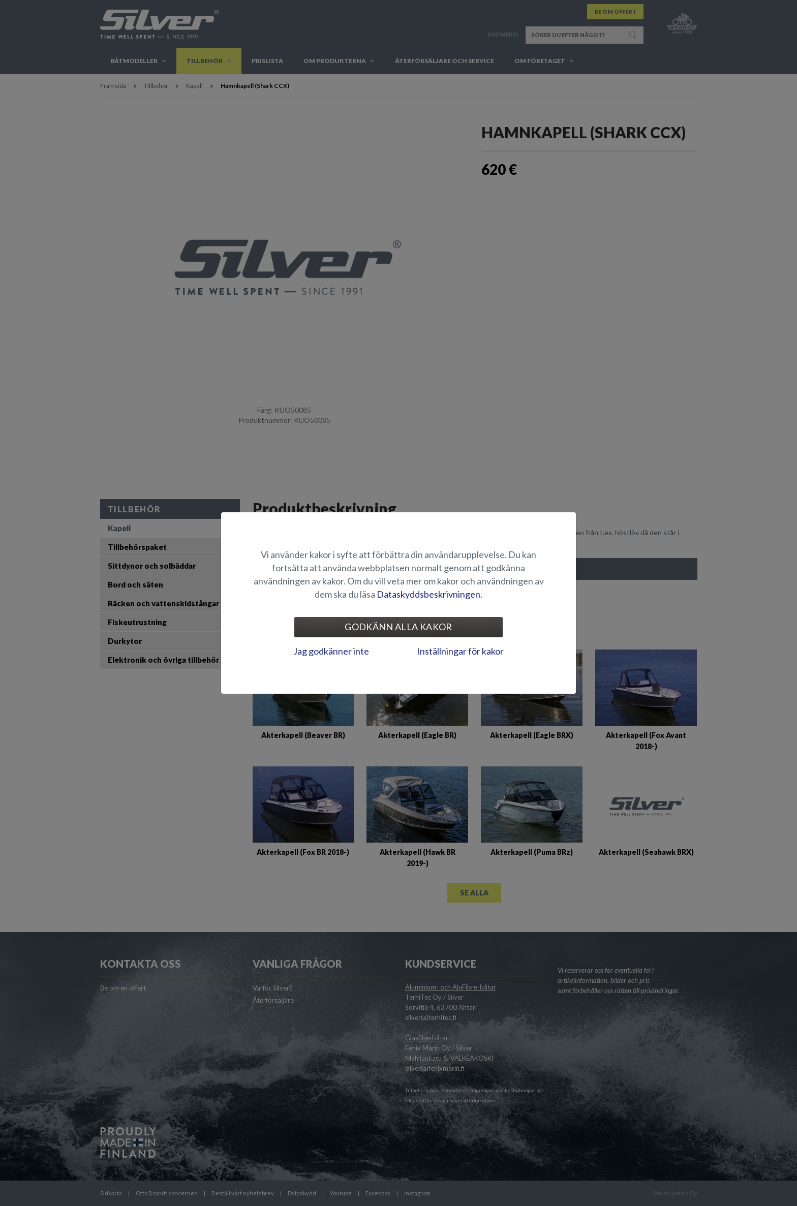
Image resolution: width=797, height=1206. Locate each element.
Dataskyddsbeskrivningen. (429, 594)
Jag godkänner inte (331, 651)
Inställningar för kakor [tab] (460, 651)
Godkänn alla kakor (398, 626)
